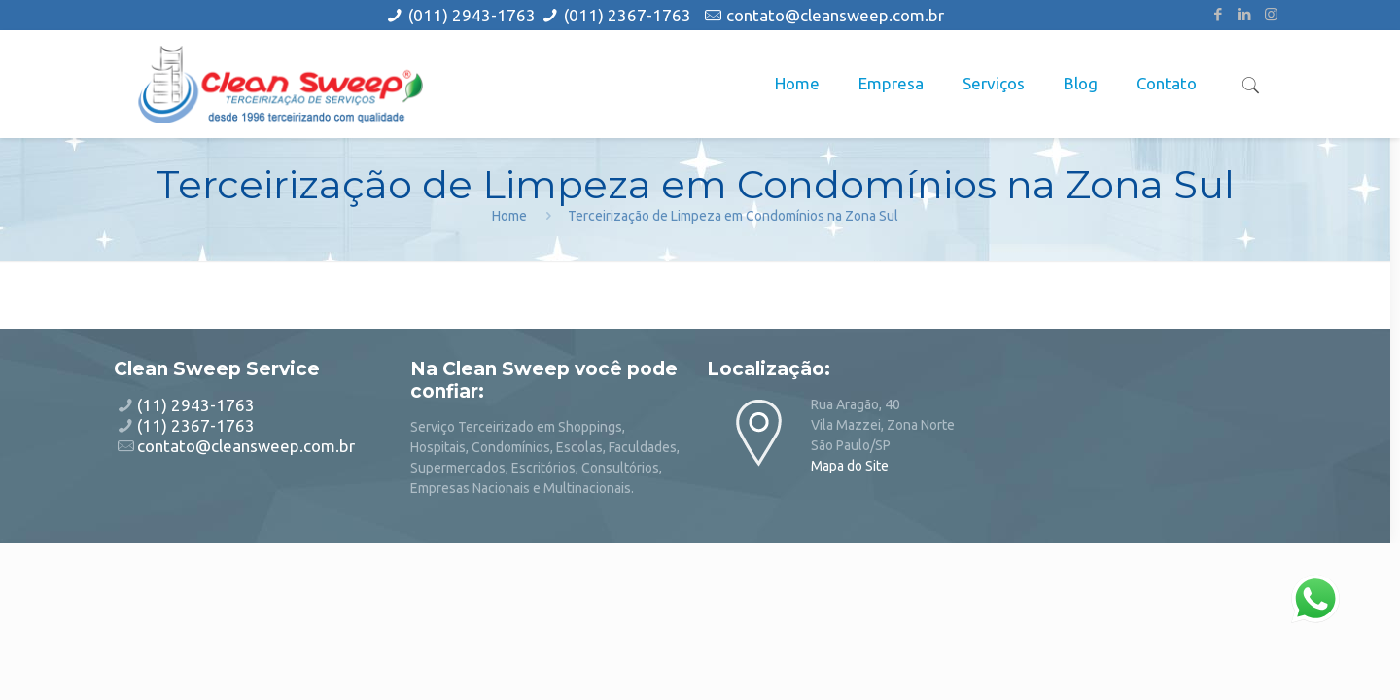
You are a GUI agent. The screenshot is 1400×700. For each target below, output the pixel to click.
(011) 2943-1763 (474, 15)
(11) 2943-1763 (196, 405)
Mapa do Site (850, 465)
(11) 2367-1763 (196, 425)
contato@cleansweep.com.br (835, 15)
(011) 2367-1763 (627, 15)
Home (509, 216)
